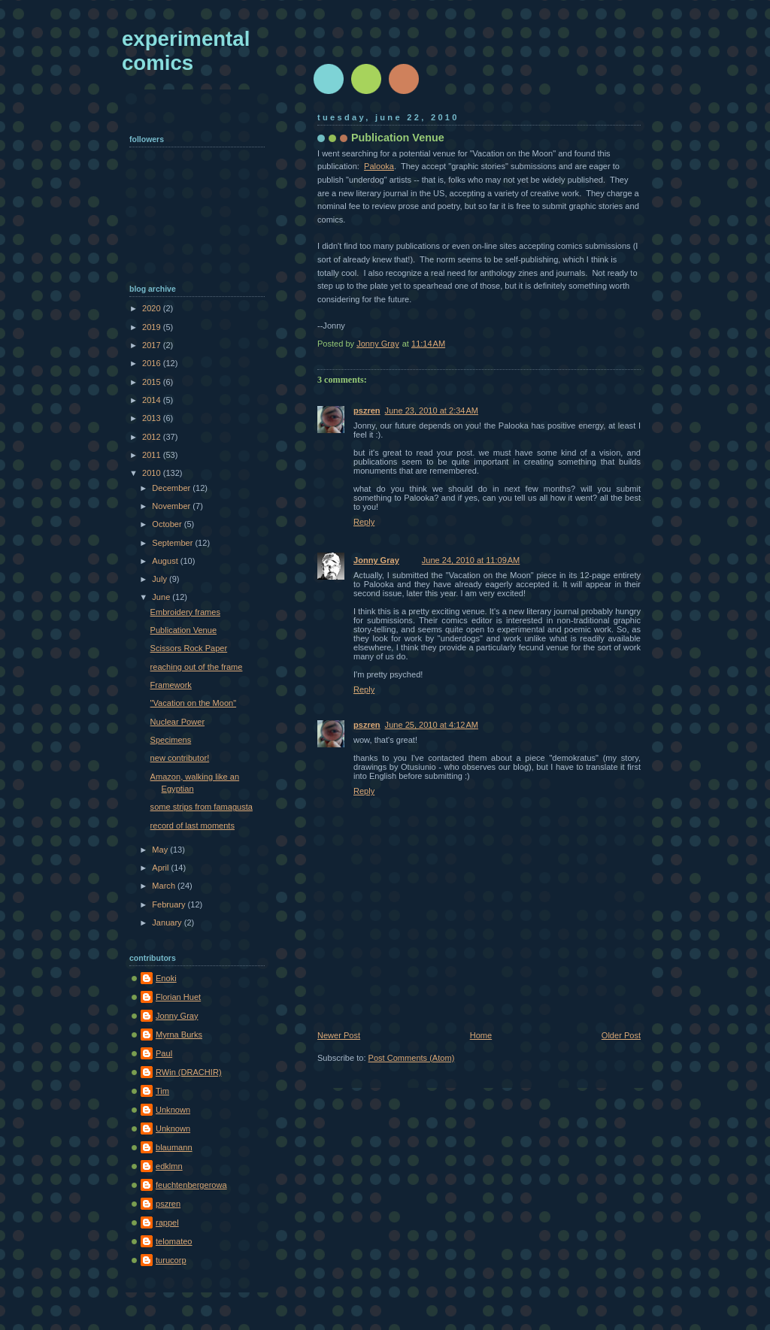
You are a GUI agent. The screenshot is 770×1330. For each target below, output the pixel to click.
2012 (152, 436)
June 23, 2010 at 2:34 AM (431, 410)
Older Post (621, 1035)
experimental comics (186, 50)
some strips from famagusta (201, 806)
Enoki (166, 978)
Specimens (171, 739)
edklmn (169, 1166)
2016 (152, 363)
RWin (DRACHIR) (189, 1072)
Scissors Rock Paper (189, 648)
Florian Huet (178, 996)
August (166, 560)
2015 (152, 381)
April (161, 867)
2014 (152, 399)
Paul (164, 1053)
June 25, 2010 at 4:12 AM (431, 724)
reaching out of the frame (196, 666)
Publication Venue (183, 630)
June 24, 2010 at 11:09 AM (471, 560)
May (161, 849)
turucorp (171, 1260)
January (167, 922)
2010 (152, 472)
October (167, 524)
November (172, 505)
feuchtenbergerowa (191, 1184)
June (162, 596)
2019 (152, 327)
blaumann (174, 1147)
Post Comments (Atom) (411, 1057)
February (169, 904)
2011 (152, 454)
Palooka (379, 166)
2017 (152, 345)
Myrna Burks (179, 1034)
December (172, 487)
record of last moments (192, 825)
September (173, 542)
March (164, 885)
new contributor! (180, 757)
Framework (171, 684)
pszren (366, 410)
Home (481, 1035)
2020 (152, 308)
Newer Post (338, 1035)
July (160, 578)
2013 (152, 418)
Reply (363, 521)
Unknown (173, 1109)
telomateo (174, 1241)
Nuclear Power (177, 721)
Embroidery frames (185, 612)
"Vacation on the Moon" (193, 702)
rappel (167, 1222)
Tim (162, 1090)
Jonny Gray (376, 560)
